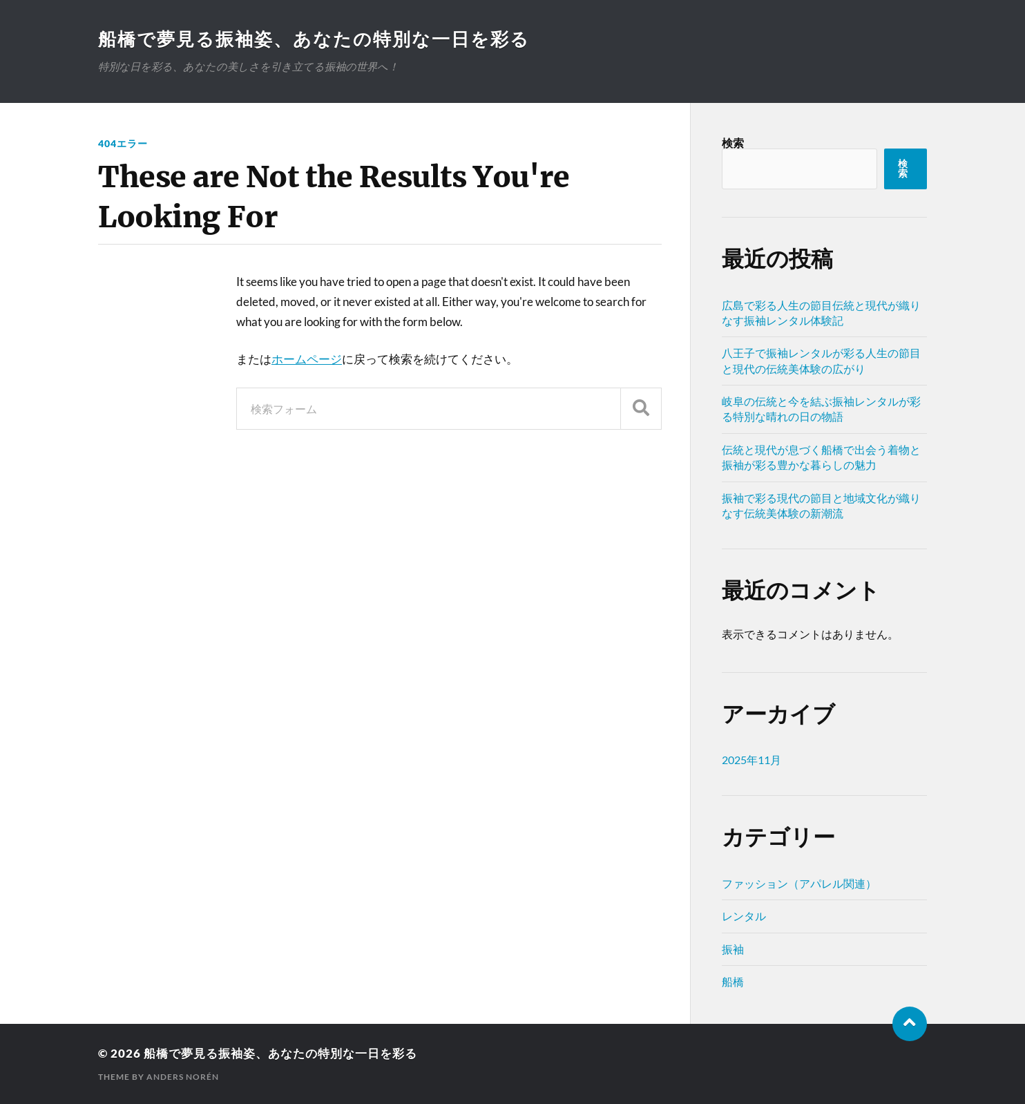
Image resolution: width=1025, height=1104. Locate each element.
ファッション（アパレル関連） (799, 883)
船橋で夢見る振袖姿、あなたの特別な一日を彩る (314, 38)
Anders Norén (182, 1077)
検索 (733, 142)
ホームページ (306, 359)
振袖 (733, 948)
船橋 (733, 981)
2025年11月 (751, 759)
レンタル (744, 915)
